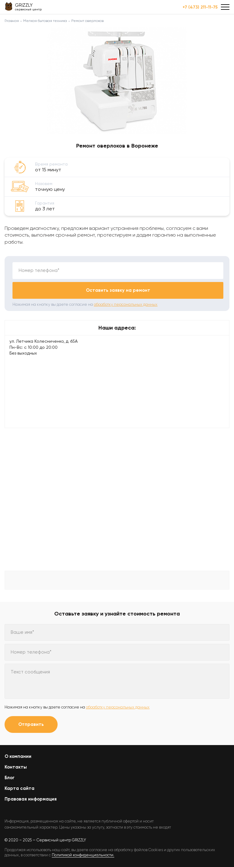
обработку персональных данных (126, 304)
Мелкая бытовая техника (45, 21)
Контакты (16, 767)
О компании (18, 756)
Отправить (31, 724)
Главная (12, 21)
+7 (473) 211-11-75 (200, 7)
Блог (10, 777)
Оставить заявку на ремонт (118, 290)
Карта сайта (19, 788)
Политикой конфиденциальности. (83, 855)
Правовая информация (31, 799)
